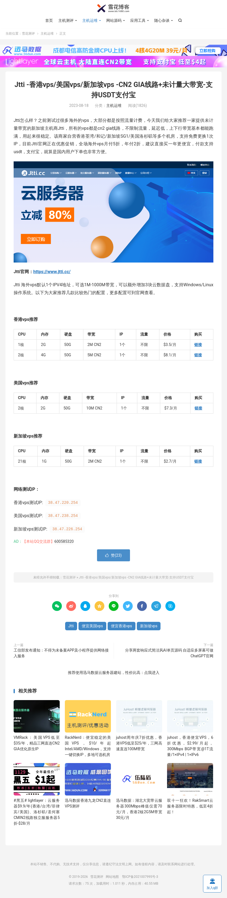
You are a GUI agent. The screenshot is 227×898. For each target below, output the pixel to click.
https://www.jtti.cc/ (52, 272)
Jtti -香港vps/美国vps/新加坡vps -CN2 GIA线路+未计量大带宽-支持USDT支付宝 (136, 578)
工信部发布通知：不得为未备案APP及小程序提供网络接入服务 (61, 654)
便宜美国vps (92, 627)
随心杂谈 (162, 20)
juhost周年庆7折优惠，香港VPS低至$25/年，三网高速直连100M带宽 (139, 744)
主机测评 (66, 20)
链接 (198, 345)
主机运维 (90, 20)
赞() (113, 556)
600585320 (64, 542)
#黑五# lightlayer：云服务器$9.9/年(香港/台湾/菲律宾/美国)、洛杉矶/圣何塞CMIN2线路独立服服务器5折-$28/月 (37, 813)
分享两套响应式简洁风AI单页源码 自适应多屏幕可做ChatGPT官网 (169, 654)
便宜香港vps (121, 627)
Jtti (71, 627)
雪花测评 (113, 8)
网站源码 (114, 20)
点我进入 (151, 673)
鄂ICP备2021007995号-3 (140, 877)
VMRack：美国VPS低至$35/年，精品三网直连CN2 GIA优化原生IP (37, 744)
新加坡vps (149, 627)
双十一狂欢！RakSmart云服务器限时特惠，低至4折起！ (190, 807)
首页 (49, 20)
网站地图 (112, 877)
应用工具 (138, 20)
